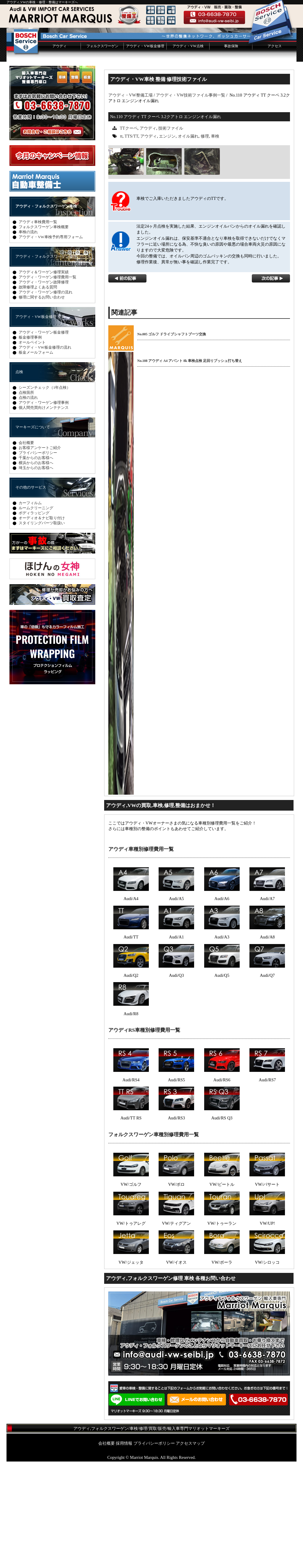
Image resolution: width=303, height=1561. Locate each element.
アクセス (274, 145)
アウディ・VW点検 (188, 145)
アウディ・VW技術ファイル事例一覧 (190, 194)
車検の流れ (28, 331)
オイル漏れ (188, 235)
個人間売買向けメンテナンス (44, 507)
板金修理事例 (30, 437)
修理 (205, 235)
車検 (215, 235)
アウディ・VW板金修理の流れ (45, 447)
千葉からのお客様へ (36, 557)
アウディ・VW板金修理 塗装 (40, 416)
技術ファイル (170, 227)
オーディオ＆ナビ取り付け (42, 617)
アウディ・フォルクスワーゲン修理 (46, 356)
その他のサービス (30, 586)
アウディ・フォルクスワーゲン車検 (46, 305)
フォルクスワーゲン (102, 145)
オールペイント (32, 442)
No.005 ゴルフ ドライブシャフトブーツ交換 (171, 433)
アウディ (59, 145)
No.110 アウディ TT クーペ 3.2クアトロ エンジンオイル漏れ (165, 216)
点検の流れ (28, 497)
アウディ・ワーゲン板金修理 (44, 432)
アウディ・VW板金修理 (145, 145)
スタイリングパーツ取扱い (42, 622)
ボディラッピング (34, 612)
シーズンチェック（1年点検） (44, 487)
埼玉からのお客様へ (36, 567)
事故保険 (231, 145)
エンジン (167, 235)
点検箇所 (26, 492)
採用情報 (124, 1542)
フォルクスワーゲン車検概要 (44, 326)
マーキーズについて (32, 526)
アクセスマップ (190, 1542)
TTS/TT (131, 235)
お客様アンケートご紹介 (40, 547)
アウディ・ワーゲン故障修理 (44, 381)
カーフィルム (30, 602)
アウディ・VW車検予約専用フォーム (51, 336)
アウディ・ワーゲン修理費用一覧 (47, 376)
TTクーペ (129, 227)
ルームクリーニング (36, 607)
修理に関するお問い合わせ (42, 396)
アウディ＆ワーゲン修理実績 (44, 371)
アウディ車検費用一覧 (38, 321)
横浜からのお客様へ (36, 562)
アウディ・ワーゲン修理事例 (44, 502)
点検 (19, 471)
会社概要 (26, 542)
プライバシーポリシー (38, 552)
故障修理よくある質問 (38, 386)
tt (121, 235)
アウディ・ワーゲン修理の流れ (45, 391)
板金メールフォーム (36, 452)
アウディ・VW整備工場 (130, 194)
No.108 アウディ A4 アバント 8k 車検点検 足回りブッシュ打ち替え (189, 460)
